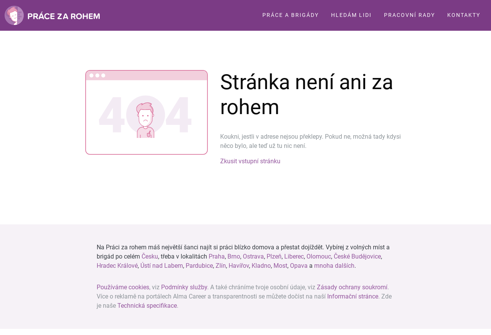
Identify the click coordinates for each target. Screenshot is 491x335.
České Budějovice (357, 256)
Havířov (239, 265)
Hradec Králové (117, 265)
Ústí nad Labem (161, 265)
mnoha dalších (334, 265)
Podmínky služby (184, 287)
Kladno (261, 265)
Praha (217, 256)
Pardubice (199, 265)
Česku (150, 256)
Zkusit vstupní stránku (250, 161)
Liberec (294, 256)
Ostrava (253, 256)
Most (280, 265)
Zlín (221, 265)
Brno (233, 256)
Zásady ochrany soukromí (352, 287)
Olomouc (318, 256)
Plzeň (274, 256)
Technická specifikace (147, 305)
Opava (299, 265)
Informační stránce (352, 296)
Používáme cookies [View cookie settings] (123, 287)
